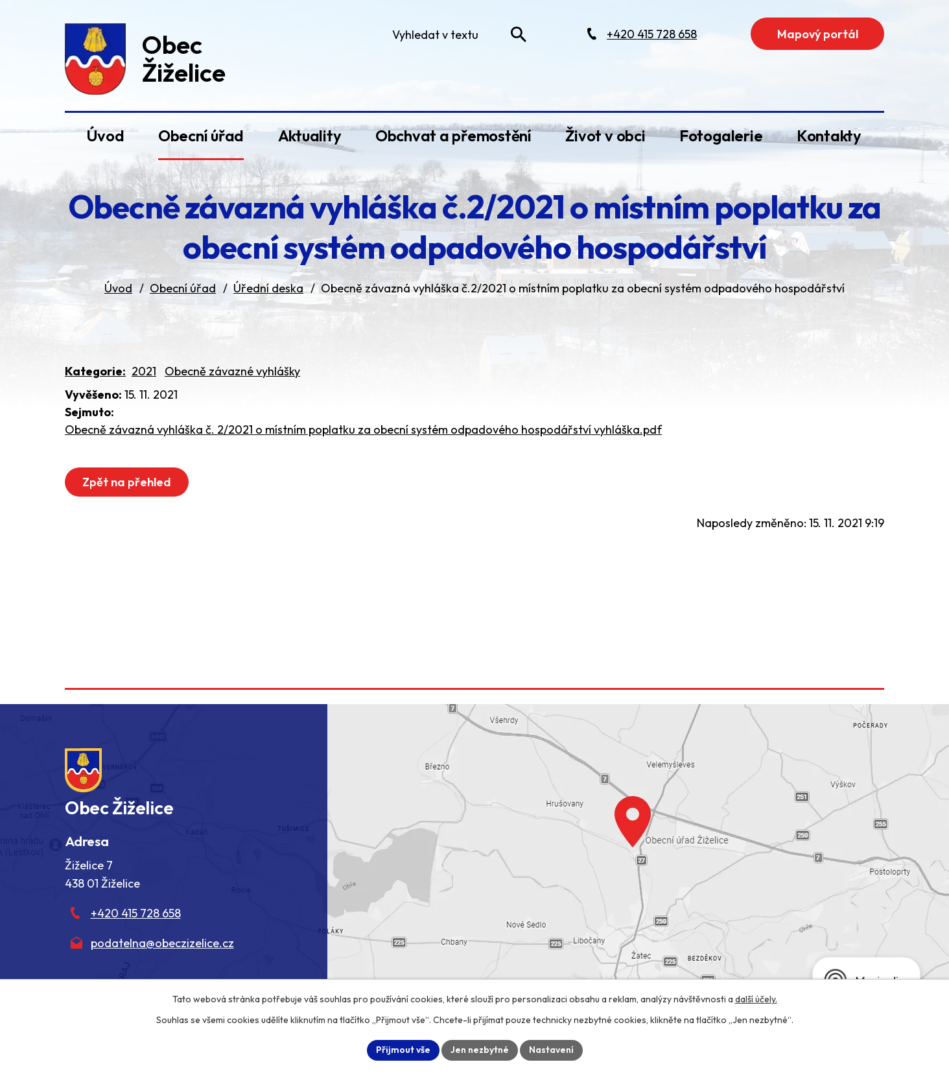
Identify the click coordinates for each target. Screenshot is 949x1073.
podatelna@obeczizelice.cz (162, 943)
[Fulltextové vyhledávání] (456, 34)
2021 (144, 371)
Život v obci (605, 135)
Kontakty (829, 135)
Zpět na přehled (126, 482)
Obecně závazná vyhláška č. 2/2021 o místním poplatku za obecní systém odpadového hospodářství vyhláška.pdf (363, 429)
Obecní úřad (201, 135)
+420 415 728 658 (136, 913)
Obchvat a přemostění (453, 135)
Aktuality (310, 135)
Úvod (105, 135)
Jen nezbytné (480, 1049)
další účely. (756, 999)
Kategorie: (95, 371)
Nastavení (551, 1049)
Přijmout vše (403, 1049)
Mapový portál (817, 34)
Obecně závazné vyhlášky (232, 371)
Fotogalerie (720, 135)
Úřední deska (268, 288)
